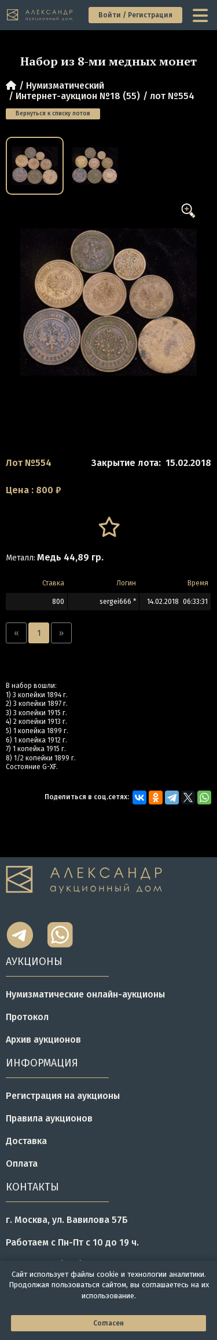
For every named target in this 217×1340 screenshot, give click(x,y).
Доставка (26, 1140)
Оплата (22, 1163)
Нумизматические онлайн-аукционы (85, 994)
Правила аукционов (49, 1118)
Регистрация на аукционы (63, 1095)
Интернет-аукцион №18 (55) (78, 95)
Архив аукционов (43, 1039)
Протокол (27, 1016)
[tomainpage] (40, 15)
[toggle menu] (201, 15)
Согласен (108, 1323)
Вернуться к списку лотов (53, 113)
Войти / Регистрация (135, 15)
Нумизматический (65, 85)
